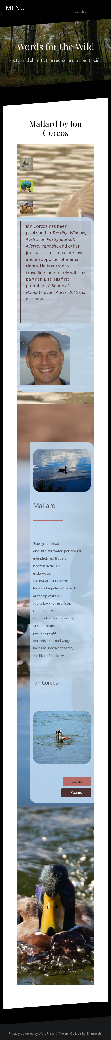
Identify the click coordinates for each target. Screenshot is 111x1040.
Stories (77, 781)
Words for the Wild (55, 46)
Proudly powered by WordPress (32, 1033)
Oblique (75, 1033)
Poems (76, 793)
